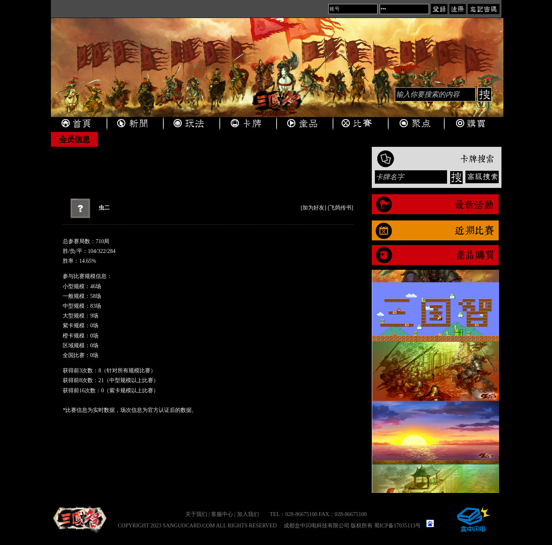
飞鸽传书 (340, 208)
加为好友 (313, 208)
